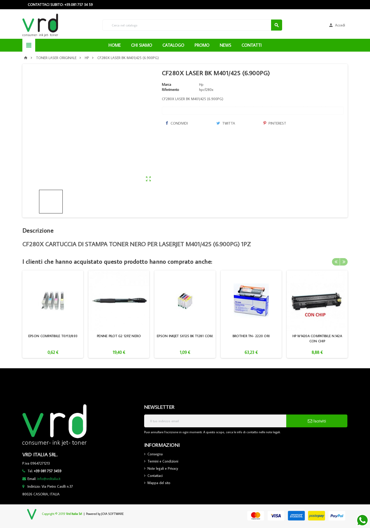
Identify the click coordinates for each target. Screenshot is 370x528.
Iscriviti (317, 421)
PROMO (202, 45)
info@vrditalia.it (48, 478)
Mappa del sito (158, 482)
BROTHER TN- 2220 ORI (251, 336)
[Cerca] (192, 25)
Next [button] (344, 261)
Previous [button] (336, 261)
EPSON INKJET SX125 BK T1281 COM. (185, 336)
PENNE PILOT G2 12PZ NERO (119, 336)
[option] (53, 314)
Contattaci (155, 475)
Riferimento (170, 89)
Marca (166, 84)
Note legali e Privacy (162, 468)
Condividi (177, 123)
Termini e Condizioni (162, 461)
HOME (114, 45)
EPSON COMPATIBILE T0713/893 (52, 336)
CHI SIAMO (141, 45)
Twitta (225, 123)
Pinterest (274, 123)
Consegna (155, 454)
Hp (201, 84)
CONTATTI (252, 45)
